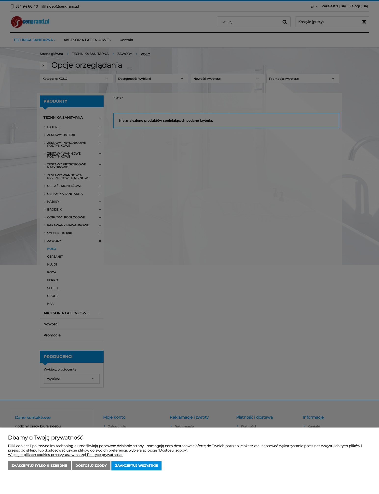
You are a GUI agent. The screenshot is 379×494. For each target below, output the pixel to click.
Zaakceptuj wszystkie (136, 466)
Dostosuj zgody (91, 466)
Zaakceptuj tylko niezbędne (39, 466)
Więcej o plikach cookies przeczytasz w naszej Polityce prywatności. (65, 455)
